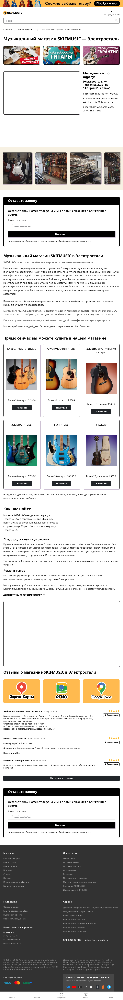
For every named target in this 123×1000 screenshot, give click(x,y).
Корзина (86, 998)
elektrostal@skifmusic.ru (100, 102)
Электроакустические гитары (101, 350)
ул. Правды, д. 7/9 (112, 15)
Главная (12, 998)
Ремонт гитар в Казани (74, 927)
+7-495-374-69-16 (11, 939)
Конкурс (7, 878)
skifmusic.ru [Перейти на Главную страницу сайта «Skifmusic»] (50, 960)
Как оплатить (9, 862)
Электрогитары (21, 424)
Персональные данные (14, 918)
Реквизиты (68, 874)
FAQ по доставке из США (15, 911)
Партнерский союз (72, 866)
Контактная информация (18, 927)
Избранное (61, 998)
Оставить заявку (11, 907)
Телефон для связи (17, 220)
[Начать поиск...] (116, 20)
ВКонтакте (95, 110)
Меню (111, 998)
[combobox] (61, 20)
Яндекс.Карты (90, 106)
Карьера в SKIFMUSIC (74, 886)
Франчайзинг (69, 870)
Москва (115, 12)
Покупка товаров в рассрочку (78, 911)
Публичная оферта (12, 915)
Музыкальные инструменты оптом (79, 882)
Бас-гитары (61, 424)
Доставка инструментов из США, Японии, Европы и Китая (90, 907)
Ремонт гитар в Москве (74, 919)
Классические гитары (22, 349)
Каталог (37, 998)
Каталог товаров (11, 858)
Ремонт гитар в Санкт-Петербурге (79, 923)
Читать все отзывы (61, 778)
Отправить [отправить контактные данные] (61, 234)
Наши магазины (26, 29)
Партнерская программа (75, 878)
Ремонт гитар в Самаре (74, 931)
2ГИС (86, 110)
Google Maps (106, 106)
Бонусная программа (13, 886)
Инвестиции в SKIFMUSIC (75, 890)
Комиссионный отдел (73, 915)
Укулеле (101, 424)
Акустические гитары (61, 349)
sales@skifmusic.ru (12, 943)
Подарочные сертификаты (16, 882)
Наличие (22, 407)
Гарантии (7, 870)
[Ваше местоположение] (8, 932)
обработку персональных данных (74, 241)
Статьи (6, 874)
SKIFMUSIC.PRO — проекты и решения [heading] (85, 939)
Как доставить (10, 866)
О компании (69, 858)
